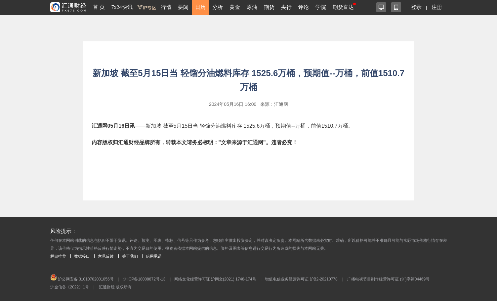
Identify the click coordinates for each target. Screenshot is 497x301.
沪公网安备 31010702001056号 (82, 279)
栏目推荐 (58, 256)
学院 (320, 7)
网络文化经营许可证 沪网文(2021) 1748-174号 (215, 279)
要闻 (183, 7)
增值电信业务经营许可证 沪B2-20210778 (301, 279)
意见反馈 (106, 256)
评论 (303, 7)
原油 (252, 7)
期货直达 (343, 7)
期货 (269, 7)
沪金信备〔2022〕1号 (69, 287)
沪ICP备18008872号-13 (144, 279)
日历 (200, 7)
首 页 (99, 7)
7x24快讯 (122, 7)
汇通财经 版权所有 (115, 287)
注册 (437, 7)
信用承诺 (154, 256)
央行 (286, 7)
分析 (217, 7)
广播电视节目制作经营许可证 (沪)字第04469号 (388, 279)
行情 (166, 7)
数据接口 (82, 256)
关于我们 (130, 256)
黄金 (234, 7)
